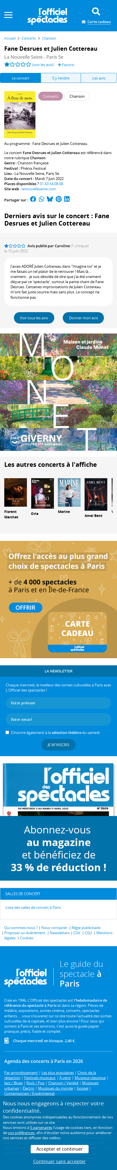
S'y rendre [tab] (60, 78)
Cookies (26, 937)
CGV (76, 932)
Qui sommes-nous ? (21, 927)
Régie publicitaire (86, 927)
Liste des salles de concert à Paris (33, 907)
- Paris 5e (33, 57)
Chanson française (33, 162)
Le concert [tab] (20, 78)
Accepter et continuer (59, 1149)
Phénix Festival (33, 168)
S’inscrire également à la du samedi (55, 732)
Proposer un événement (24, 932)
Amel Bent (93, 515)
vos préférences (21, 1132)
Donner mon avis (83, 317)
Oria (34, 513)
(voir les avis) (43, 64)
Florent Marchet (11, 514)
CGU (88, 932)
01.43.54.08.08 (51, 183)
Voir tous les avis (34, 317)
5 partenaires (41, 1127)
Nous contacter (54, 927)
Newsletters (60, 932)
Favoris (66, 64)
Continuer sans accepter (59, 1161)
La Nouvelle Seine (29, 173)
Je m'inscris (58, 744)
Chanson (37, 157)
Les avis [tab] (98, 78)
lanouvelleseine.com (39, 188)
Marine (64, 511)
